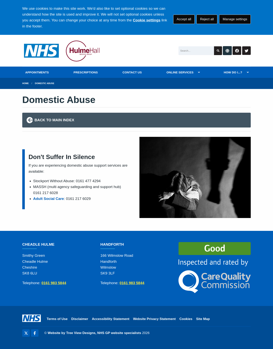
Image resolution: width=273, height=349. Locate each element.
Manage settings (235, 19)
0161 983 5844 (53, 283)
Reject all (207, 19)
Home (25, 83)
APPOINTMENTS (37, 72)
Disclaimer (79, 319)
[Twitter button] (246, 50)
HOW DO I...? (233, 72)
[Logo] (62, 51)
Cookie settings (146, 20)
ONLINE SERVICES (179, 72)
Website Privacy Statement (154, 319)
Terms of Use (57, 319)
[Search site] (218, 50)
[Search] (196, 50)
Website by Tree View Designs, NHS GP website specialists (94, 333)
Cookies (186, 319)
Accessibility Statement (110, 319)
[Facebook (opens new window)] (34, 333)
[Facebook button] (237, 50)
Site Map (203, 319)
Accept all (184, 19)
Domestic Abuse (44, 83)
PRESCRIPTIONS (86, 72)
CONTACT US (132, 72)
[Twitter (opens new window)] (26, 333)
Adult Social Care (48, 199)
